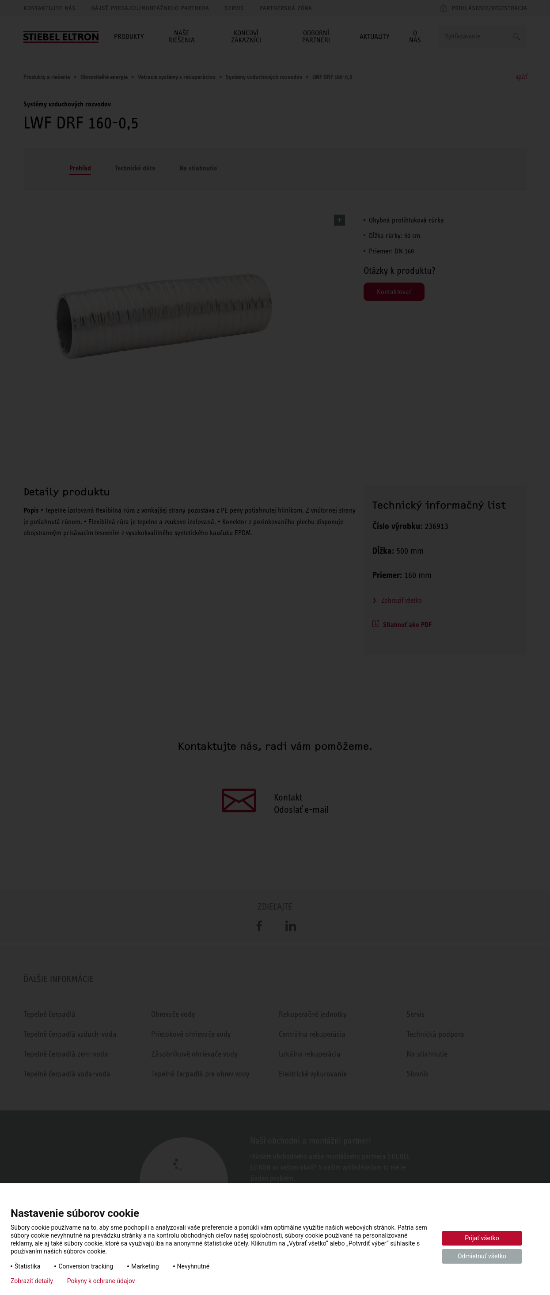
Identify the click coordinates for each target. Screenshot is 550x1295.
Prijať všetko (482, 1238)
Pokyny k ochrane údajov (101, 1280)
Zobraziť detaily (32, 1280)
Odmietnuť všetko (482, 1256)
